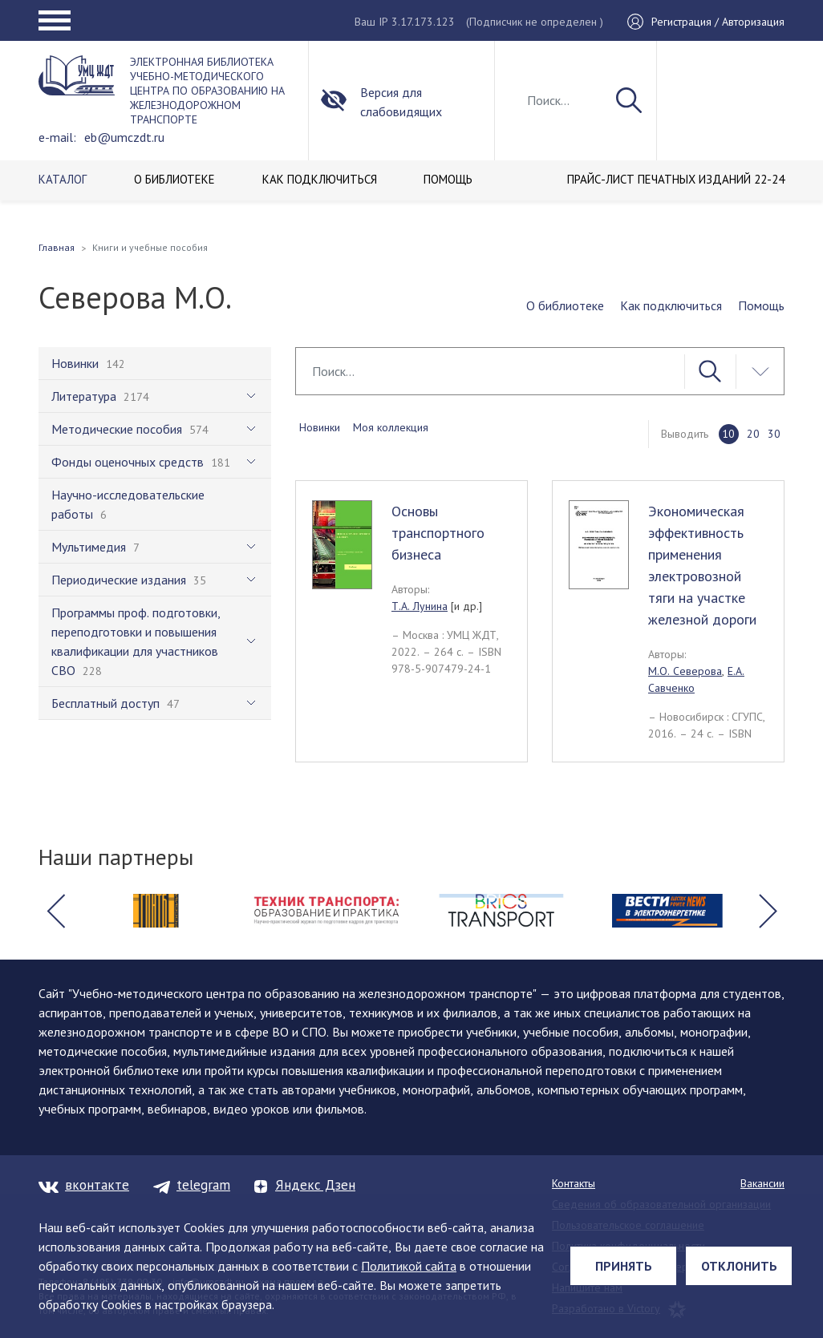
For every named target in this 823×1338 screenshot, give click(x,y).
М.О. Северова (685, 671)
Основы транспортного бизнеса (437, 533)
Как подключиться (671, 305)
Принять (623, 1266)
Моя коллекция (390, 427)
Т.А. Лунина (419, 606)
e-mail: (57, 137)
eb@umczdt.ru (124, 137)
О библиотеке (565, 305)
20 (753, 433)
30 (774, 433)
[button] (55, 911)
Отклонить (739, 1266)
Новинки (319, 427)
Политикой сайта (408, 1266)
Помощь (761, 305)
